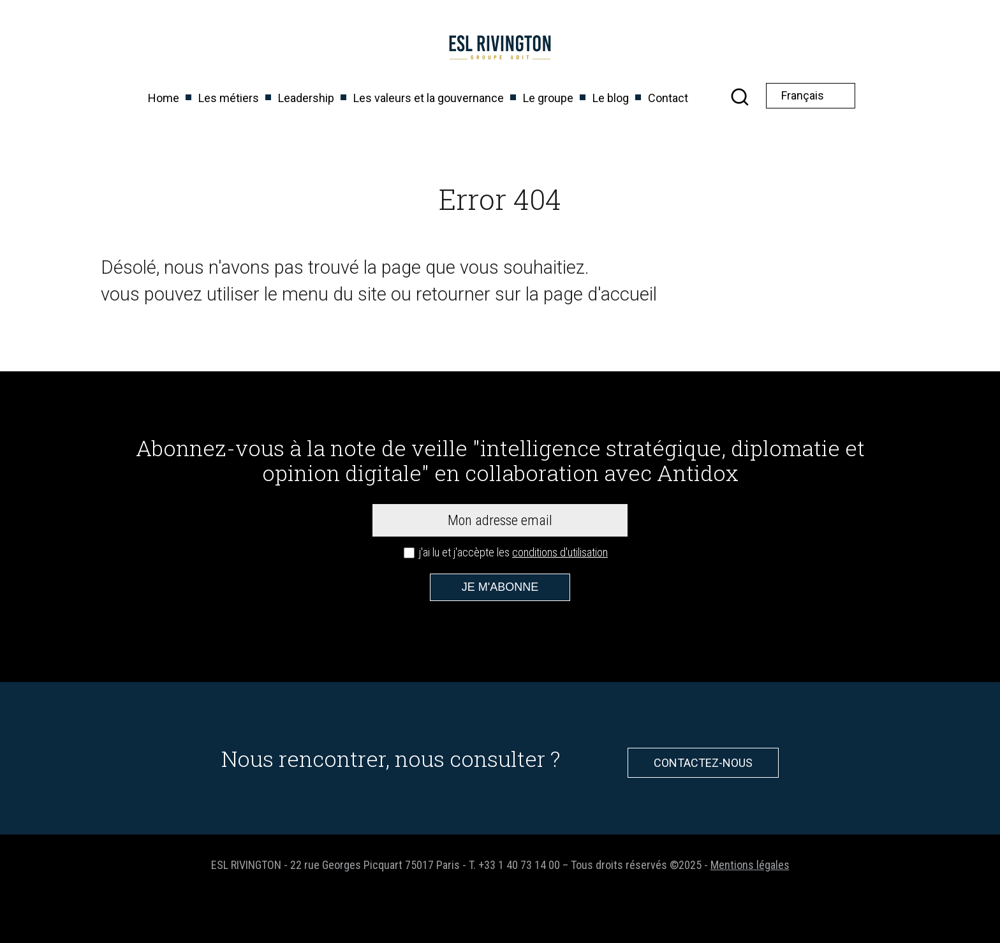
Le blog (610, 98)
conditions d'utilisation (560, 552)
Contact (668, 98)
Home (163, 98)
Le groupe (548, 98)
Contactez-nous (703, 762)
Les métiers (228, 98)
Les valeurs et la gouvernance (428, 98)
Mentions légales (750, 865)
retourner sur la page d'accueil (536, 294)
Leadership (306, 98)
